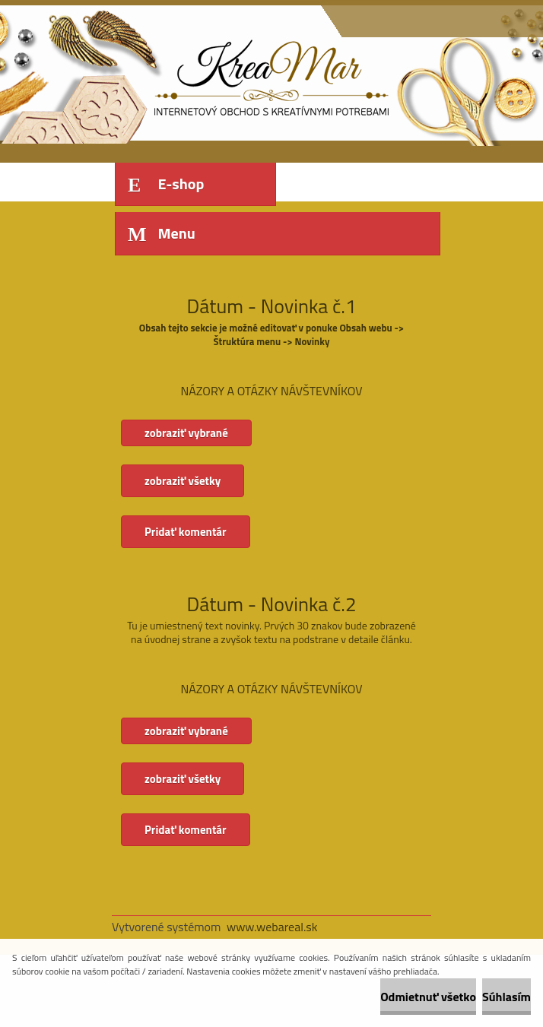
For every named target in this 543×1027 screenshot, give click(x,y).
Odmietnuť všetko (428, 996)
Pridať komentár (185, 531)
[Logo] (216, 74)
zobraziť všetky (182, 481)
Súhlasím (506, 996)
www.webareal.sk (272, 927)
